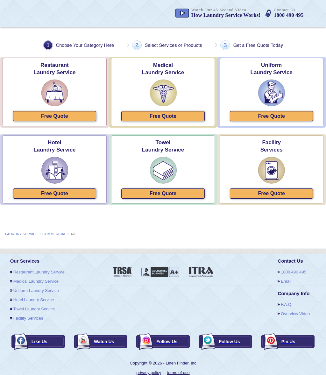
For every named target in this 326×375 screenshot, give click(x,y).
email (286, 281)
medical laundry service (36, 281)
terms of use (178, 372)
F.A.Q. (286, 304)
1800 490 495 (293, 272)
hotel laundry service (33, 299)
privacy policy (148, 372)
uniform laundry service (36, 290)
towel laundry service (34, 309)
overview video (295, 313)
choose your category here (163, 45)
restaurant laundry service (39, 272)
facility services (28, 318)
